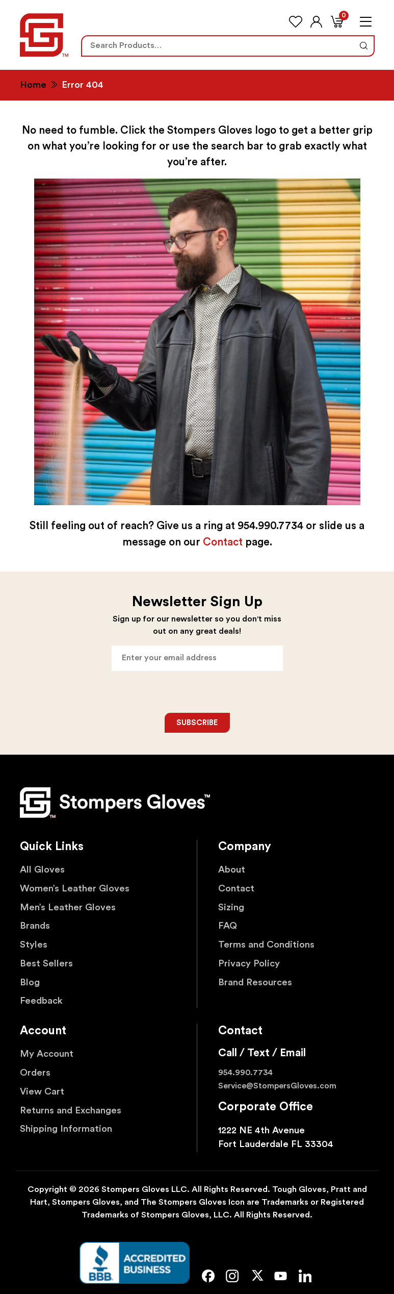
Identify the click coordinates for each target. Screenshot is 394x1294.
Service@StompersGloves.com (277, 1086)
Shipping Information (66, 1129)
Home (33, 85)
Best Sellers (46, 963)
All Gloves (42, 870)
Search (363, 45)
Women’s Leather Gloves (74, 888)
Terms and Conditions (266, 945)
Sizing (231, 907)
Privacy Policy (249, 963)
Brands (35, 926)
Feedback (41, 1001)
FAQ (227, 926)
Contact (223, 542)
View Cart (42, 1092)
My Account (46, 1054)
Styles (33, 945)
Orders (35, 1073)
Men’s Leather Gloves (68, 907)
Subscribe (197, 723)
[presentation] (197, 692)
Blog (30, 982)
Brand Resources (255, 982)
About (231, 870)
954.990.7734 (245, 1072)
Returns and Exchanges (70, 1110)
